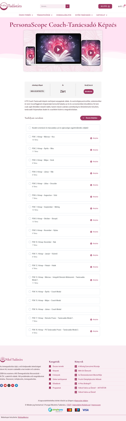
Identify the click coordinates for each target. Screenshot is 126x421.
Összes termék (26, 15)
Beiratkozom (88, 91)
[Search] (67, 6)
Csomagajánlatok (63, 15)
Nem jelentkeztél (37, 91)
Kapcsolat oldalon (81, 399)
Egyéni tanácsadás (84, 15)
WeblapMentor (23, 415)
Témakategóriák (44, 15)
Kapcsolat (101, 15)
